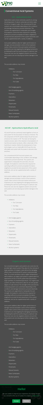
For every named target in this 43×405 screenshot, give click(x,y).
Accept (16, 402)
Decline (26, 402)
